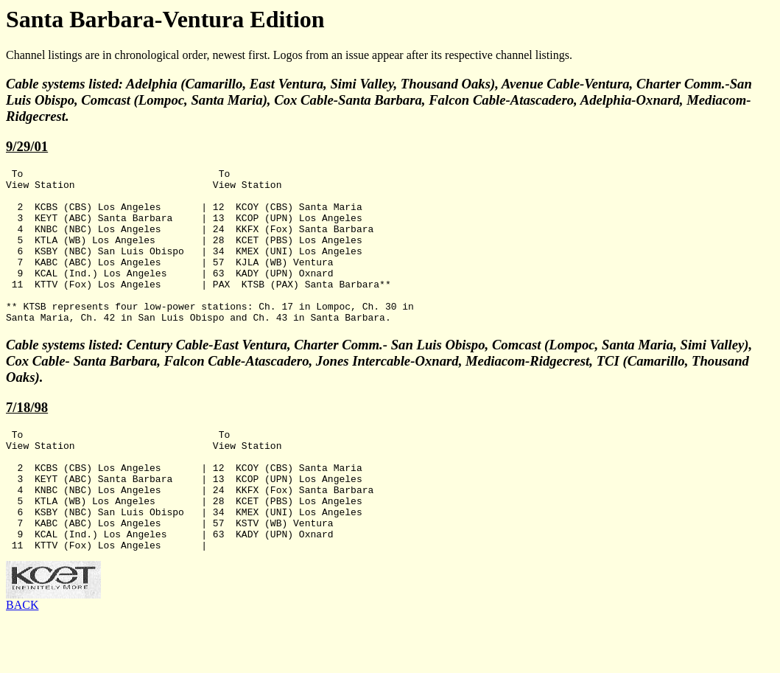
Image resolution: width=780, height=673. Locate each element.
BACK (22, 660)
